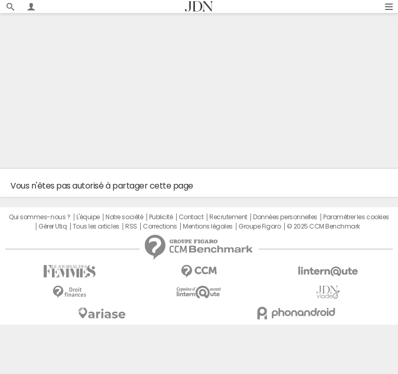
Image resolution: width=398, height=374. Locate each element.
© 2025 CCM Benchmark (323, 226)
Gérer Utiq (52, 226)
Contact (191, 217)
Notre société (124, 217)
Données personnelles (285, 217)
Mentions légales (207, 226)
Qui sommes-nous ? (39, 217)
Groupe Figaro (259, 226)
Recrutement (228, 217)
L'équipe (88, 217)
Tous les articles (96, 226)
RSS (131, 226)
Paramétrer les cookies (356, 217)
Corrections (160, 226)
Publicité (161, 217)
